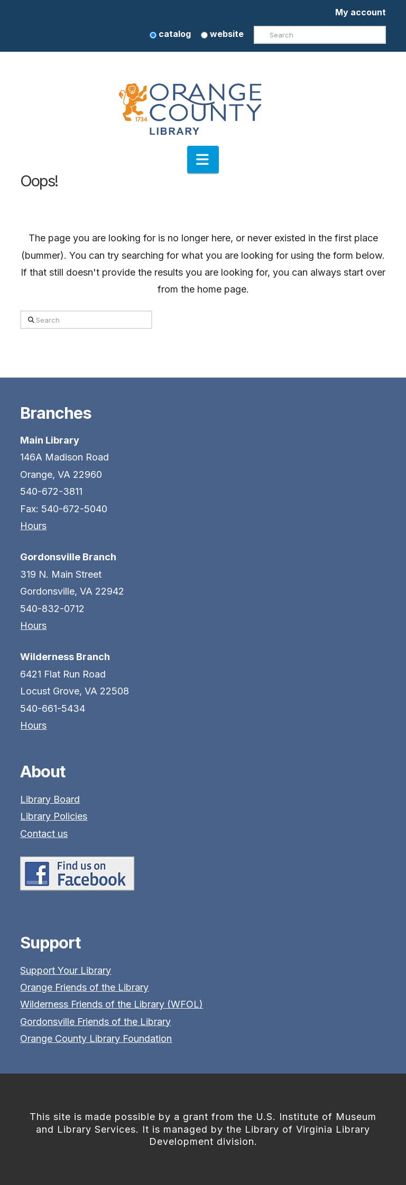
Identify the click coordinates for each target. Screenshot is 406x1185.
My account (360, 12)
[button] (203, 159)
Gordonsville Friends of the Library (95, 1021)
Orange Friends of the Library (84, 987)
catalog (170, 34)
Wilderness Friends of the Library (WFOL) (111, 1004)
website (222, 34)
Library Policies (53, 816)
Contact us (44, 833)
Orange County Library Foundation (96, 1038)
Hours (33, 525)
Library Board (50, 799)
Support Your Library (65, 970)
